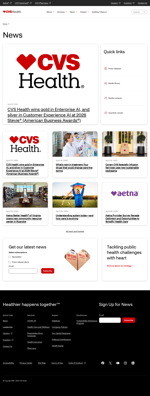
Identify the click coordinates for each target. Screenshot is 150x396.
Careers (116, 3)
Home (6, 24)
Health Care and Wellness (38, 326)
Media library (112, 83)
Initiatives (56, 320)
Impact (83, 12)
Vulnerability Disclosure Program (86, 321)
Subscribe (47, 271)
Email (11, 266)
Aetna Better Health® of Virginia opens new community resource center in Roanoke (23, 218)
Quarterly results (113, 113)
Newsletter (16, 257)
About (49, 12)
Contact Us (142, 3)
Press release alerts (20, 262)
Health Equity (58, 344)
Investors (129, 3)
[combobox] (139, 12)
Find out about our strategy (120, 265)
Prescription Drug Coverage (35, 333)
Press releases (112, 68)
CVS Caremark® (23, 3)
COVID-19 (31, 320)
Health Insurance (34, 341)
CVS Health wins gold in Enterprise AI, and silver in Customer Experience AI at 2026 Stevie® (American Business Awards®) (25, 169)
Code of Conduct (77, 360)
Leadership (8, 326)
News (72, 12)
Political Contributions (61, 338)
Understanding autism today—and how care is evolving (74, 217)
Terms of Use (57, 360)
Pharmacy (31, 347)
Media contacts (113, 98)
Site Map (42, 360)
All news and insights (75, 231)
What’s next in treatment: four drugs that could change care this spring (74, 167)
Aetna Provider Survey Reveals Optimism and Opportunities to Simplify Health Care (122, 218)
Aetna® (7, 3)
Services (61, 12)
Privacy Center (26, 360)
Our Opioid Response (61, 332)
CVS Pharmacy (43, 3)
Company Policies (60, 326)
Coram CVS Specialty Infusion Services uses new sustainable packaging (122, 167)
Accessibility (8, 360)
